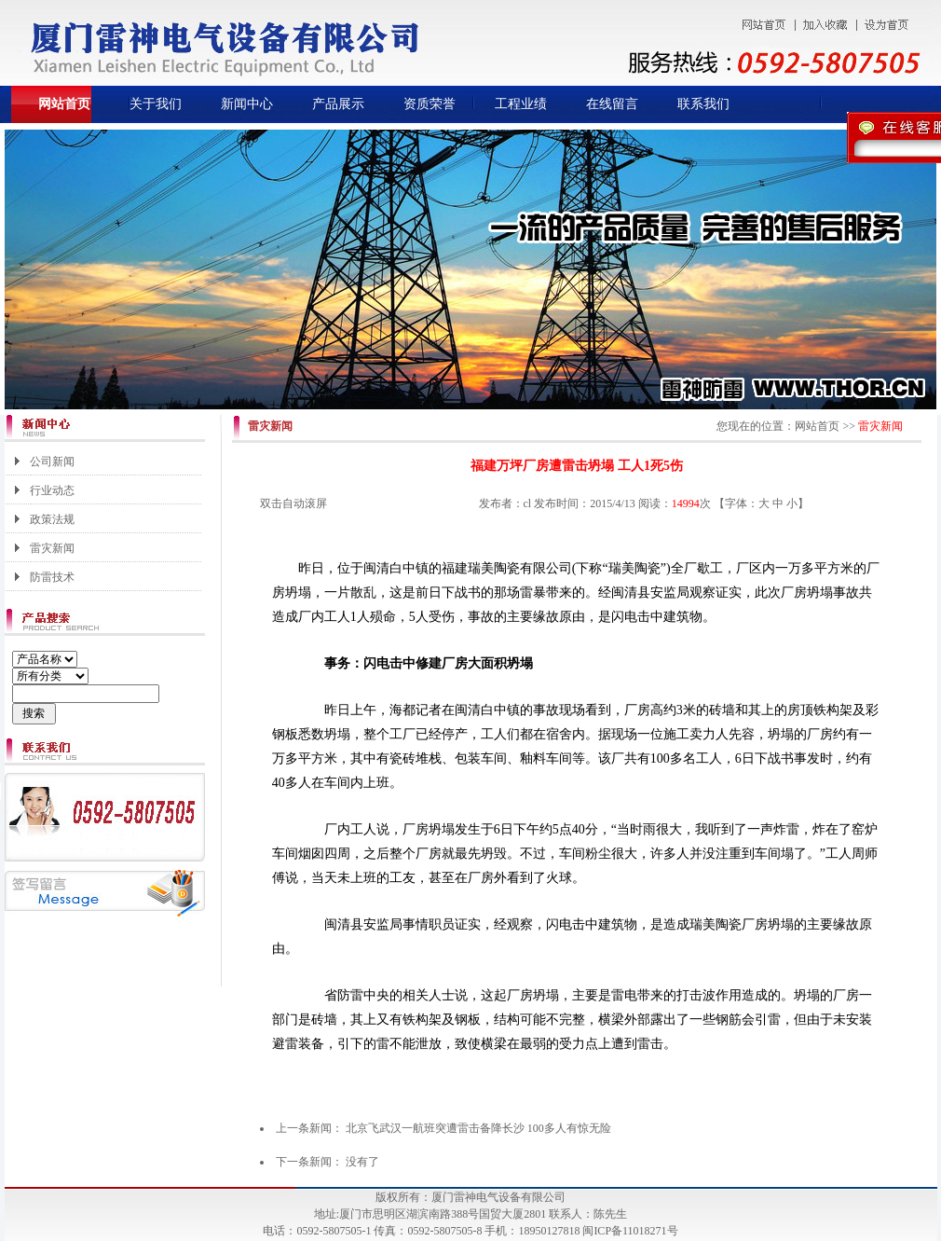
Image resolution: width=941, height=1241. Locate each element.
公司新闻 (52, 461)
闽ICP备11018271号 (629, 1230)
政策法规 (52, 519)
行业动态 (52, 490)
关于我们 (156, 104)
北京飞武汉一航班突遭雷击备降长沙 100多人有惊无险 (478, 1128)
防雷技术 (52, 577)
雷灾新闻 (52, 548)
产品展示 (338, 104)
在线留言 (612, 104)
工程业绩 (521, 104)
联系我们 (703, 104)
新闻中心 (247, 104)
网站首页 (64, 104)
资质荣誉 (429, 104)
